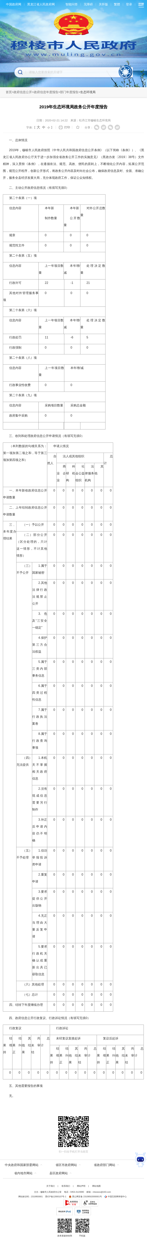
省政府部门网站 (104, 1165)
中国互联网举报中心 (115, 1196)
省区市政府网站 (66, 1165)
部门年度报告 (69, 92)
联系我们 (66, 1186)
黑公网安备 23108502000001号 (85, 1196)
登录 (129, 4)
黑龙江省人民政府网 (41, 4)
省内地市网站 (23, 1173)
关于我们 (50, 1186)
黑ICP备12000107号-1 (55, 1196)
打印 (67, 127)
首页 (9, 92)
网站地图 (96, 1186)
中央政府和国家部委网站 (21, 1165)
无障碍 (88, 4)
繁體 (117, 4)
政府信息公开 (23, 92)
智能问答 (71, 4)
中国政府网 (13, 4)
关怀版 (103, 4)
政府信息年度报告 (46, 92)
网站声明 (81, 1186)
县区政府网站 (58, 1173)
